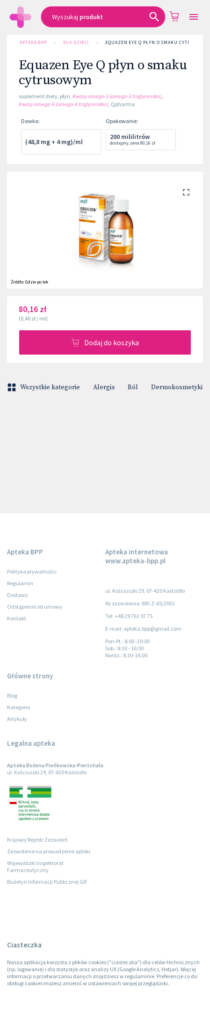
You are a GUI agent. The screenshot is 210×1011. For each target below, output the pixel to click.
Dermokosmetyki (176, 387)
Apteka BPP (33, 43)
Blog (12, 695)
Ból (133, 387)
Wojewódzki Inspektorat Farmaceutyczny (35, 866)
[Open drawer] (193, 17)
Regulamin (20, 583)
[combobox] (103, 17)
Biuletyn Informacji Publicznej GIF (47, 881)
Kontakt (16, 618)
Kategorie (18, 707)
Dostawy (17, 594)
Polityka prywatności (32, 571)
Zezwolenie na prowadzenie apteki (48, 851)
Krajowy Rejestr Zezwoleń (37, 839)
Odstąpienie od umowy (34, 606)
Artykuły (17, 718)
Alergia (103, 387)
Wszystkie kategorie (44, 387)
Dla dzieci (76, 43)
